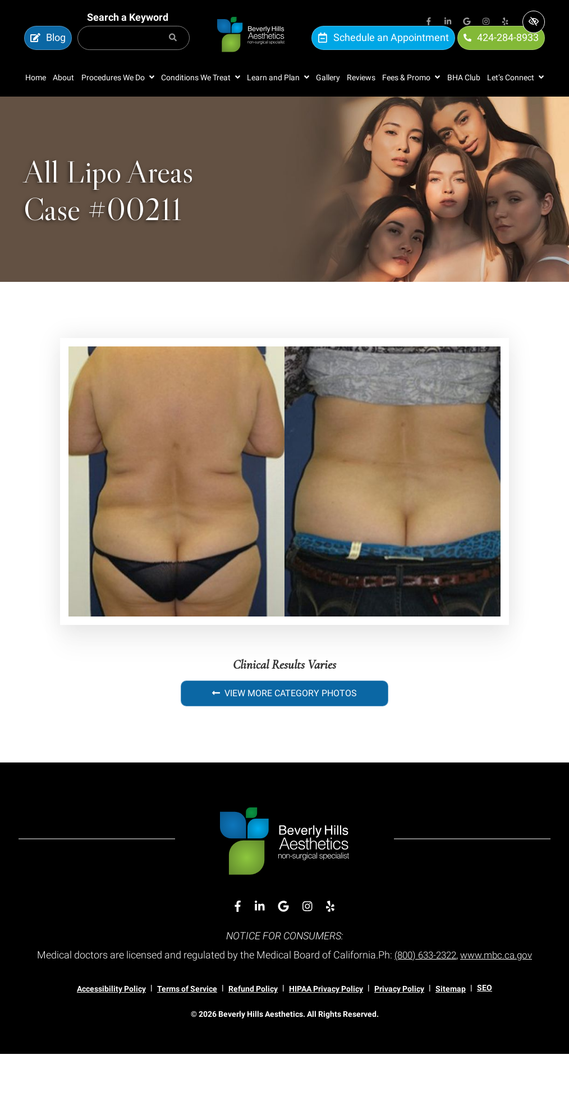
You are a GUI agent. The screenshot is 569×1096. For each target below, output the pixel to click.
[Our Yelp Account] (505, 22)
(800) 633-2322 (463, 978)
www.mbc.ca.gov (284, 997)
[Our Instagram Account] (486, 22)
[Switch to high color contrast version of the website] (533, 22)
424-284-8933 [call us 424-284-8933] (501, 49)
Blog (48, 49)
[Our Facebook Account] (428, 22)
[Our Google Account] (466, 22)
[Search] (172, 49)
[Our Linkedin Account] (447, 22)
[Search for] (133, 49)
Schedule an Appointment (383, 49)
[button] (117, 100)
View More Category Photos (284, 716)
